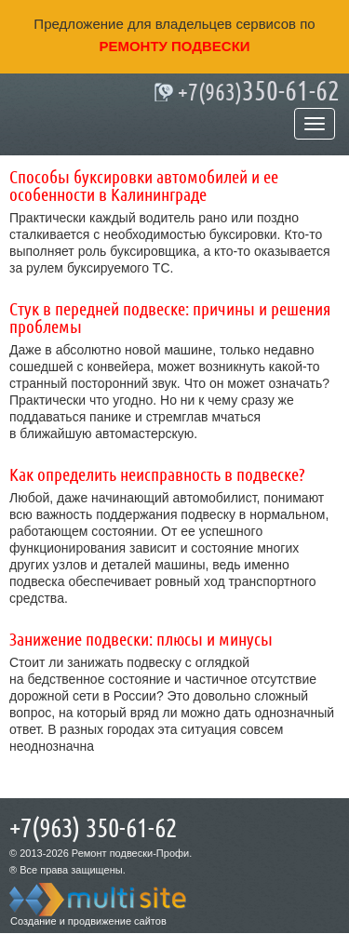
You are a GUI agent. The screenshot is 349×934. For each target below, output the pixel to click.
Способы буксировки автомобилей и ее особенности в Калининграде (143, 187)
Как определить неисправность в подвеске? (157, 475)
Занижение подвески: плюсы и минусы (141, 640)
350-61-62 (259, 92)
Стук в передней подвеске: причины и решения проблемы (169, 319)
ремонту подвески (174, 46)
